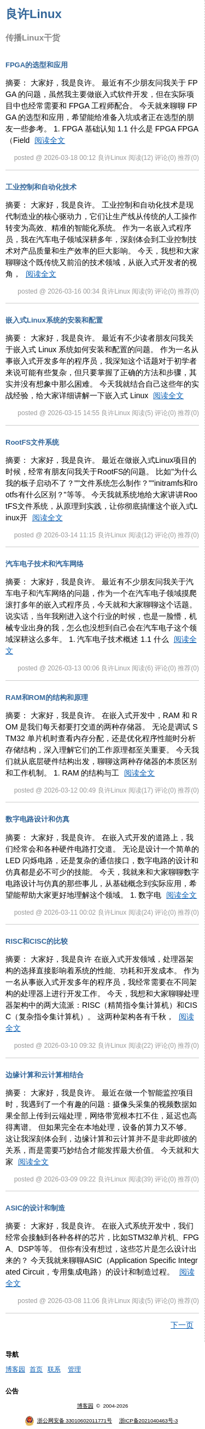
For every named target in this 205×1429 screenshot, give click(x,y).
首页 (36, 1369)
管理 (74, 1369)
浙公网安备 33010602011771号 (68, 1420)
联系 (54, 1369)
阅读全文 (49, 140)
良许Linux (33, 14)
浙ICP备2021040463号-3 (148, 1420)
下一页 (182, 1325)
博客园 (15, 1369)
